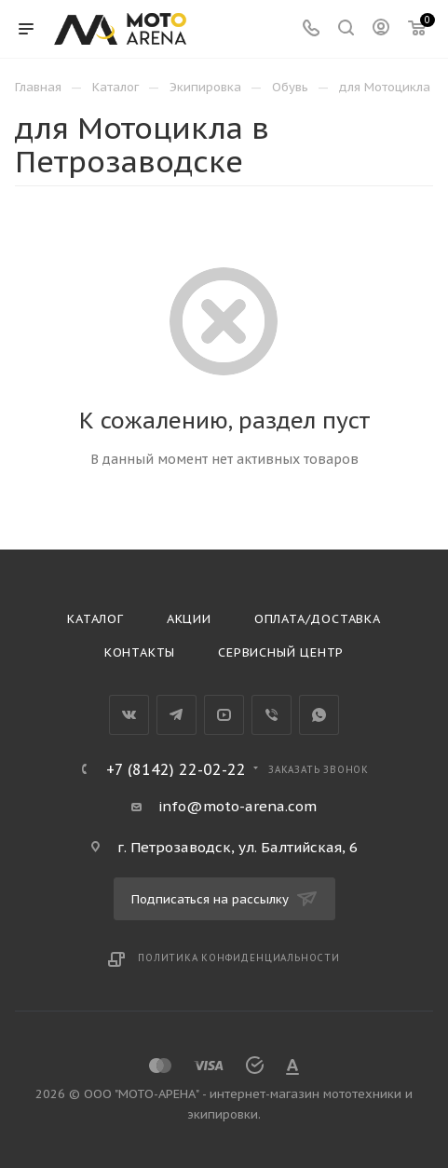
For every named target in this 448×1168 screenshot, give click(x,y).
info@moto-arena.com (237, 806)
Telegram (176, 715)
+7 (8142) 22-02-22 (176, 769)
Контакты (139, 652)
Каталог (95, 619)
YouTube (224, 715)
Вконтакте (129, 715)
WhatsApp (319, 715)
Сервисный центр (281, 652)
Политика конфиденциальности (239, 958)
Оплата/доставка (317, 619)
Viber (271, 715)
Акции (189, 619)
